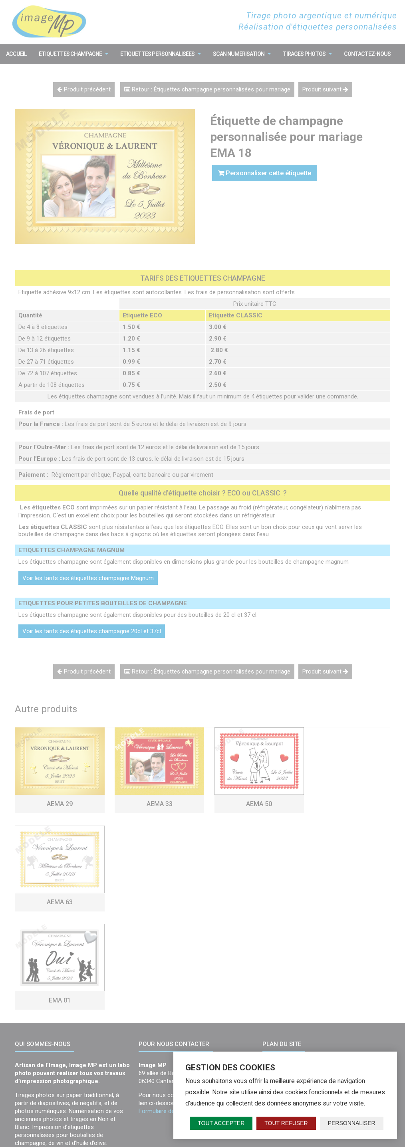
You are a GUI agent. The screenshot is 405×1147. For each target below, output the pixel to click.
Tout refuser (286, 1123)
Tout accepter (221, 1123)
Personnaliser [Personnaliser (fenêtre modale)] (351, 1123)
